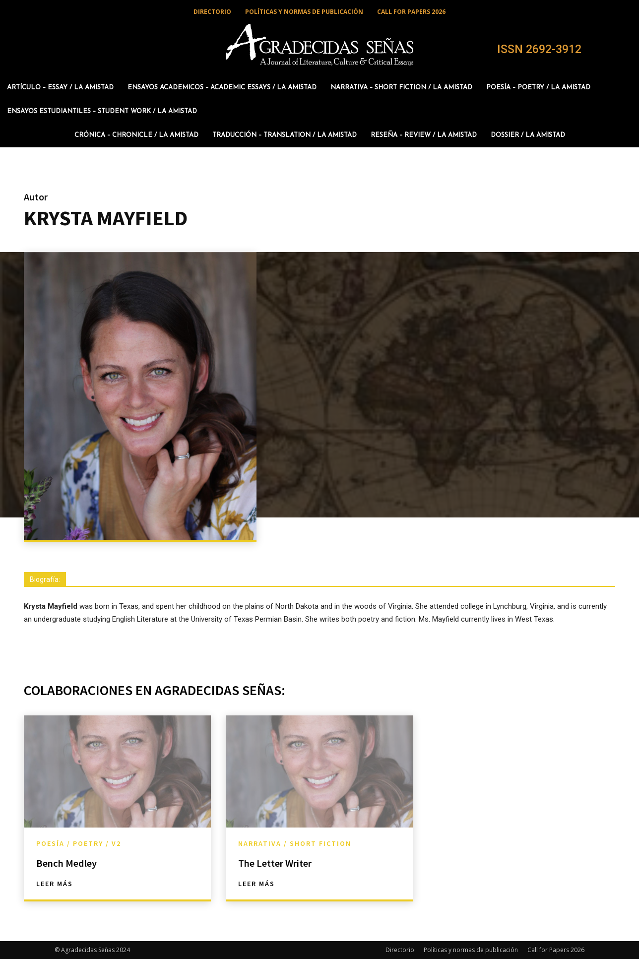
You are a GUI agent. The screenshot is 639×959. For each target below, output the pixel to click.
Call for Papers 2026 (555, 950)
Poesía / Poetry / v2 (78, 843)
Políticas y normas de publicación (471, 950)
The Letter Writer (282, 862)
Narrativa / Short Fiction (294, 843)
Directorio (399, 950)
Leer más (54, 883)
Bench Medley (73, 862)
